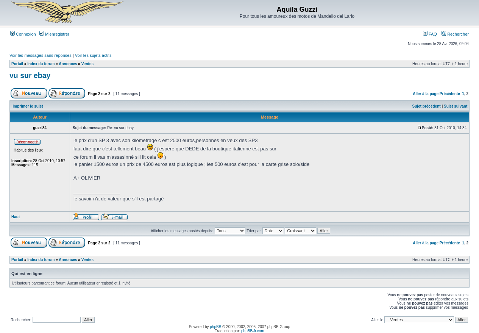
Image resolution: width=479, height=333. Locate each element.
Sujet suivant (455, 106)
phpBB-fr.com (252, 331)
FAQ (430, 34)
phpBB (215, 327)
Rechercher (455, 34)
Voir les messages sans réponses (40, 55)
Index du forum (41, 64)
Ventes (87, 64)
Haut (15, 217)
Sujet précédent (426, 106)
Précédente (450, 94)
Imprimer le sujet (28, 106)
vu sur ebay (29, 75)
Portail (17, 64)
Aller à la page (425, 94)
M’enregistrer (54, 34)
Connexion (23, 34)
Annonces (68, 64)
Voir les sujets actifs (93, 55)
